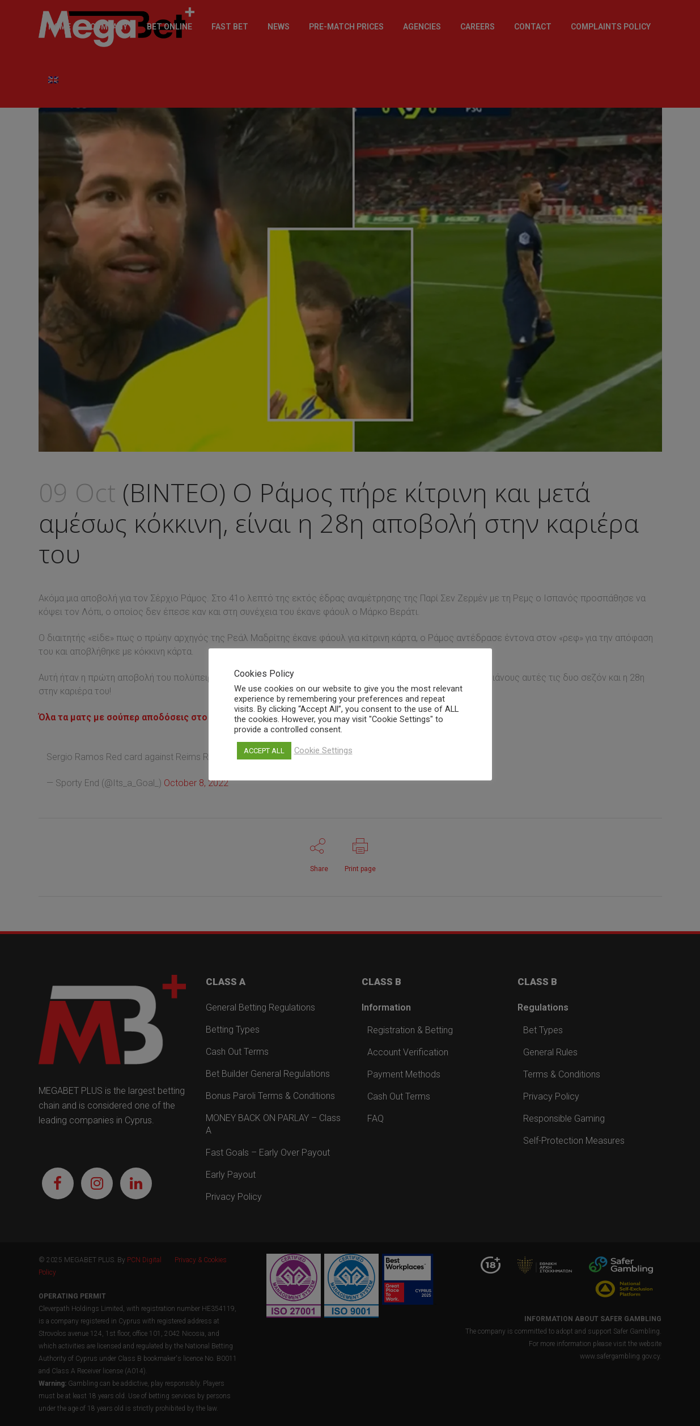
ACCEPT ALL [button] (264, 750)
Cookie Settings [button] (323, 750)
